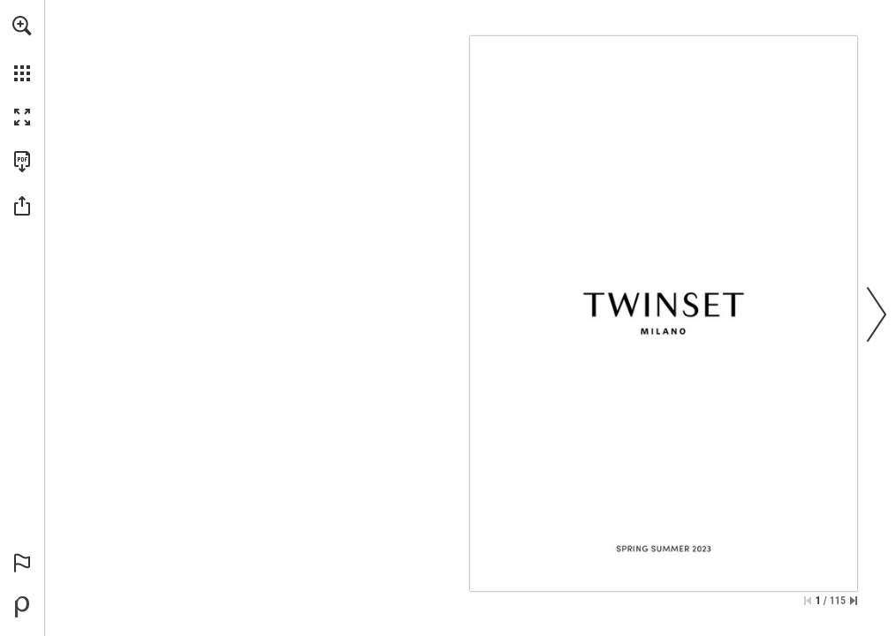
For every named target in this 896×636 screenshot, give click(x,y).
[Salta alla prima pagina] (807, 600)
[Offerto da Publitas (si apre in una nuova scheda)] (22, 607)
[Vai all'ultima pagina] (853, 600)
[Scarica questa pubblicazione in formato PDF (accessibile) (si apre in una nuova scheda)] (22, 162)
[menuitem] (22, 48)
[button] (22, 26)
